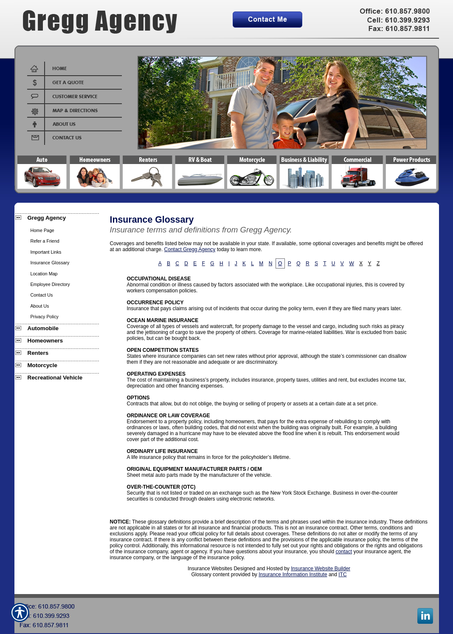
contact (343, 552)
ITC (342, 574)
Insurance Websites (210, 569)
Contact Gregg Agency (190, 249)
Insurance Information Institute (293, 574)
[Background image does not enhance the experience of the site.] (56, 218)
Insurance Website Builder (320, 569)
